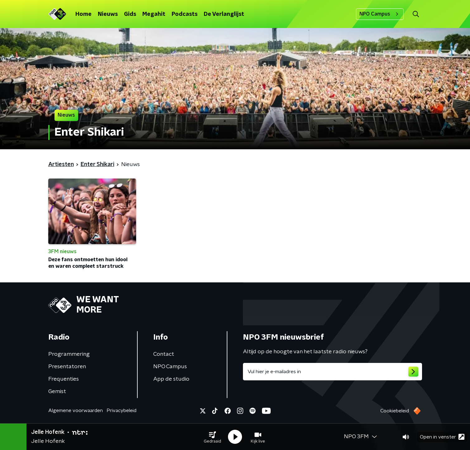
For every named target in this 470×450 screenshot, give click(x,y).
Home (83, 14)
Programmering (69, 354)
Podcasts (184, 14)
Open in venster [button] (442, 437)
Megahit (153, 14)
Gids (130, 14)
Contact (163, 354)
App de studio (171, 379)
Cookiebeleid (394, 410)
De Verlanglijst (224, 14)
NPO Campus (379, 14)
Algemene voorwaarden (75, 410)
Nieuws (108, 14)
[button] (212, 437)
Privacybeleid (121, 410)
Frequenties (63, 379)
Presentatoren (67, 366)
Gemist (57, 391)
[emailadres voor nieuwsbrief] (332, 371)
